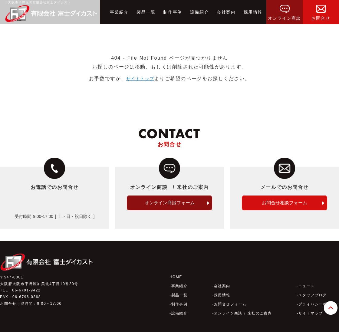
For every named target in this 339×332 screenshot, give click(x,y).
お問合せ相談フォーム (284, 202)
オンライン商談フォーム (169, 202)
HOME (176, 270)
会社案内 (226, 12)
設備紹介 (199, 12)
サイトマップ (310, 306)
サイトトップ (140, 78)
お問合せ (320, 10)
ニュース (306, 279)
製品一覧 (146, 12)
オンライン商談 (284, 10)
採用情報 (253, 12)
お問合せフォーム (229, 297)
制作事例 (172, 12)
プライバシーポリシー (318, 297)
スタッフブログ (312, 288)
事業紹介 (119, 12)
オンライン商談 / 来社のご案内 (242, 306)
